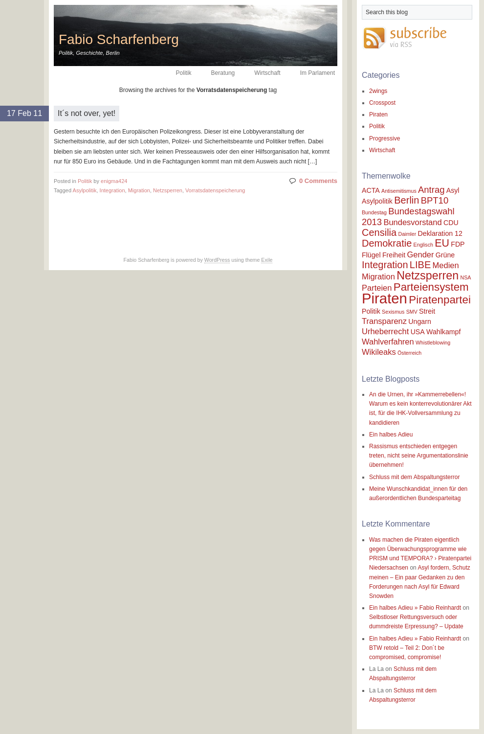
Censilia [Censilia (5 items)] (379, 232)
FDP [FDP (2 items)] (457, 244)
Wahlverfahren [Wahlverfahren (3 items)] (388, 341)
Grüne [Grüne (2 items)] (445, 255)
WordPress (217, 260)
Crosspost (382, 102)
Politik (184, 72)
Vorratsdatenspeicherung (215, 190)
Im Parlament (317, 72)
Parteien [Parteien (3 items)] (377, 287)
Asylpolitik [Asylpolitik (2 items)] (377, 201)
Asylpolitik (85, 190)
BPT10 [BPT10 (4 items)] (434, 200)
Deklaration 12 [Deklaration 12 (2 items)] (440, 233)
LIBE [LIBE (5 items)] (420, 264)
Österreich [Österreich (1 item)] (409, 353)
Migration (139, 190)
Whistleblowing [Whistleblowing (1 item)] (433, 342)
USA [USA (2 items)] (418, 332)
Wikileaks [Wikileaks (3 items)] (379, 351)
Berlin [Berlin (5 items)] (406, 200)
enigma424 (114, 181)
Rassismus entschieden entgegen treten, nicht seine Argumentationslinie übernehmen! (418, 455)
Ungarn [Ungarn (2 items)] (419, 321)
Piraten (378, 114)
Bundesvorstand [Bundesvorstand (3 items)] (412, 222)
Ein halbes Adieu (391, 434)
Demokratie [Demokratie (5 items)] (387, 243)
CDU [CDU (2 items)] (451, 223)
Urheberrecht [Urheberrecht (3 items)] (385, 331)
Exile (266, 260)
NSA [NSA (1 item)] (465, 277)
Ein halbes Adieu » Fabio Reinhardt (415, 607)
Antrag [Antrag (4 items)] (431, 189)
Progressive (384, 138)
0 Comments (318, 180)
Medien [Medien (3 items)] (446, 265)
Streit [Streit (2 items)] (427, 311)
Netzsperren (167, 190)
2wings (378, 91)
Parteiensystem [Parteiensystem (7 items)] (431, 287)
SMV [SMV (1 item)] (412, 312)
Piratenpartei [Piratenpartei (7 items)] (440, 300)
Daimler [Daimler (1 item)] (407, 234)
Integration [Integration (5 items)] (385, 264)
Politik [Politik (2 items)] (371, 311)
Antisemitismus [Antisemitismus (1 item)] (399, 191)
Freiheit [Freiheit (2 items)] (393, 255)
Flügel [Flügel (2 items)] (371, 255)
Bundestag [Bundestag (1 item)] (374, 212)
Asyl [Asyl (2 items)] (453, 190)
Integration (112, 190)
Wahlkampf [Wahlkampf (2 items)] (443, 332)
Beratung (223, 72)
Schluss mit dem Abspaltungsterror (414, 477)
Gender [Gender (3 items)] (420, 254)
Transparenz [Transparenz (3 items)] (384, 321)
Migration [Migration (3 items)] (378, 276)
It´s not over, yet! (86, 113)
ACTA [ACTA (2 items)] (371, 190)
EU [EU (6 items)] (442, 243)
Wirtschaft (267, 72)
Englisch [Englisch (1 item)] (423, 245)
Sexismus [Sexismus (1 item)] (393, 312)
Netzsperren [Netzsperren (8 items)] (427, 275)
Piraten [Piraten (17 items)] (384, 298)
